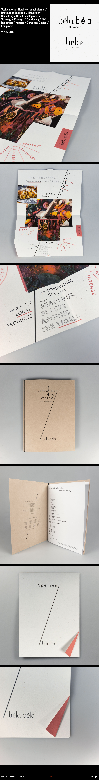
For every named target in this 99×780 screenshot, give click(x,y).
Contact (22, 776)
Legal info (4, 776)
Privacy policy (13, 776)
